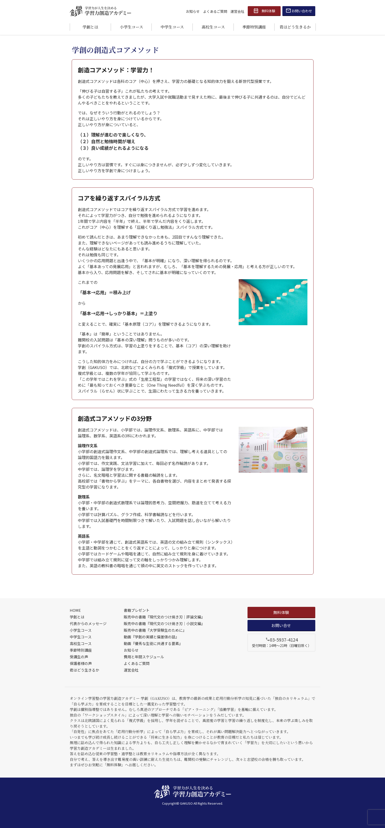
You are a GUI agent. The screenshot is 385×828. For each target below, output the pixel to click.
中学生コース (172, 27)
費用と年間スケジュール (144, 656)
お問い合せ (281, 625)
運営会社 (237, 11)
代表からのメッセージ (88, 623)
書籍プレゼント (137, 610)
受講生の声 (79, 656)
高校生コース (213, 27)
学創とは (90, 27)
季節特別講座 (254, 27)
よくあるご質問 (215, 11)
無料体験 (264, 10)
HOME (75, 610)
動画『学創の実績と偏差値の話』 (151, 636)
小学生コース (131, 27)
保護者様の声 (81, 663)
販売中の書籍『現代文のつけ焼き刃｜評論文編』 (164, 616)
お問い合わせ (299, 10)
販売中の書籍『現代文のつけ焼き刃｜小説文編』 (164, 623)
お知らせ (193, 11)
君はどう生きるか (295, 27)
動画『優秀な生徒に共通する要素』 (153, 643)
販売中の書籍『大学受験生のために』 (155, 630)
